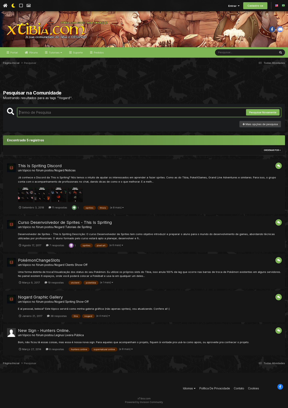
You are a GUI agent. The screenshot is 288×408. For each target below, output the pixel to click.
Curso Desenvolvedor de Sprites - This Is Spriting (65, 222)
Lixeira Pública (74, 335)
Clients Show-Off (76, 264)
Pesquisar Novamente (262, 112)
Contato (239, 388)
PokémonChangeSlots (39, 260)
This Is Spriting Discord (40, 165)
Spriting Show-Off (77, 301)
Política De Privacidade (214, 388)
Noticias (70, 170)
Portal (14, 52)
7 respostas (55, 245)
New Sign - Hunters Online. (44, 330)
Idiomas (189, 388)
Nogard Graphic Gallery (40, 297)
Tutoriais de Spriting (78, 227)
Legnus (59, 335)
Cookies (253, 388)
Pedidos (98, 52)
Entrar (234, 5)
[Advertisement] (144, 80)
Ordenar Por (272, 150)
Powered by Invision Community (144, 402)
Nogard (59, 170)
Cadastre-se (255, 5)
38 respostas (57, 316)
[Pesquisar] (230, 52)
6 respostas (55, 349)
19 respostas (54, 282)
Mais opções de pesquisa (260, 124)
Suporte (77, 52)
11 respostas (58, 207)
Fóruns (33, 52)
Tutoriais (55, 52)
